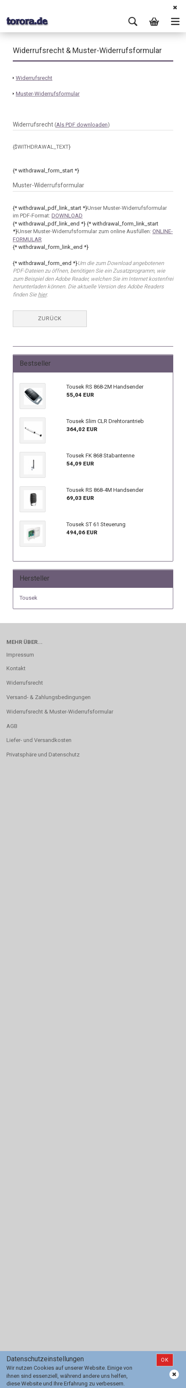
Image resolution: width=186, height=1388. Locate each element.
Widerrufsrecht (24, 683)
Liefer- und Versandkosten (39, 740)
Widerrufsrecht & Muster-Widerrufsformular (59, 711)
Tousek (28, 598)
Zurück (50, 318)
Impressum (20, 655)
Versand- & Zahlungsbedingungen (48, 697)
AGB (11, 726)
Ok (165, 1360)
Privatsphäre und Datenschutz (43, 754)
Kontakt (16, 668)
